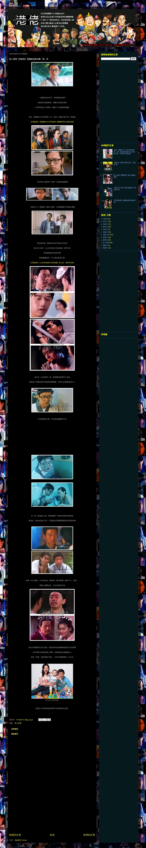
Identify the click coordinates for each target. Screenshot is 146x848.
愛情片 (105, 237)
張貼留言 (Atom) (21, 840)
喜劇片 (105, 232)
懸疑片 (105, 245)
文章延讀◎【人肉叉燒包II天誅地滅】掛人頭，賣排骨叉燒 (52, 262)
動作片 (105, 227)
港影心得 (106, 235)
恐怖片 (105, 224)
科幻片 (105, 221)
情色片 (105, 229)
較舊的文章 (89, 835)
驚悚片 (105, 248)
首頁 (52, 835)
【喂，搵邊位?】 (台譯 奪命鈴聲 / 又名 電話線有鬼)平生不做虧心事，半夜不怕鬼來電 (124, 152)
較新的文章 (15, 835)
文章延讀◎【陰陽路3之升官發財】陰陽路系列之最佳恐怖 (52, 122)
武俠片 (105, 219)
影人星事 (18, 723)
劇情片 (105, 240)
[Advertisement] (52, 814)
